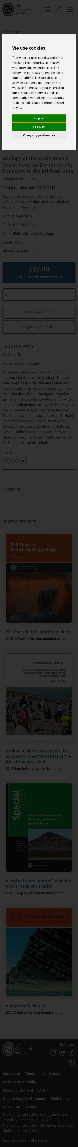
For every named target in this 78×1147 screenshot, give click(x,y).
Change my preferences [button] (39, 135)
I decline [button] (39, 127)
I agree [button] (39, 118)
